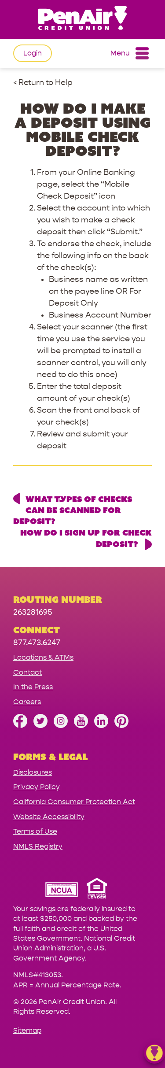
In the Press (33, 687)
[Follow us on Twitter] (40, 725)
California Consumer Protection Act (74, 802)
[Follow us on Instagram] (61, 725)
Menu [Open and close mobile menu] (129, 53)
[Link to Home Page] (82, 19)
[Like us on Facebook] (20, 725)
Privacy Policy (36, 787)
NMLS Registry (37, 846)
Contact (27, 672)
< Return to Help (43, 82)
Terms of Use (35, 831)
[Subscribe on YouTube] (81, 725)
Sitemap (27, 1030)
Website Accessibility (48, 817)
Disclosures (32, 772)
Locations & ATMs (43, 657)
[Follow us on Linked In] (101, 725)
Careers (27, 702)
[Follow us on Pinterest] (121, 725)
